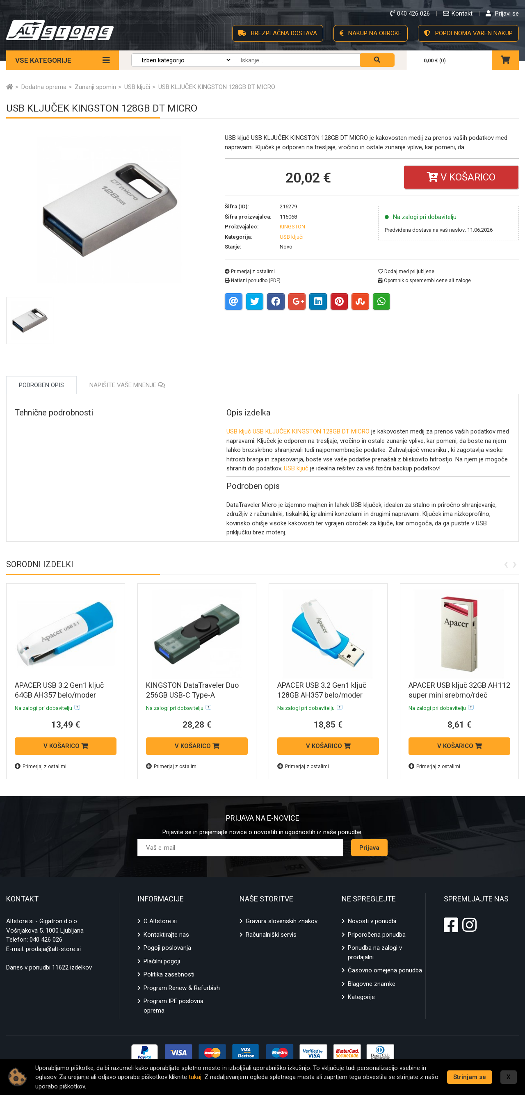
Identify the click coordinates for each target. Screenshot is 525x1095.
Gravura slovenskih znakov (281, 921)
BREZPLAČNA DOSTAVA (277, 33)
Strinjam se (469, 1077)
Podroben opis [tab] (41, 385)
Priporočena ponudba (377, 934)
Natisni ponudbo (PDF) (253, 280)
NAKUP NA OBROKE (371, 33)
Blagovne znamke (371, 984)
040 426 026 (46, 939)
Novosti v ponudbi (372, 921)
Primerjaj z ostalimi (250, 271)
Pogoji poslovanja (167, 947)
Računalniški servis (271, 934)
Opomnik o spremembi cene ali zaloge (424, 280)
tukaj (195, 1077)
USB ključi (292, 237)
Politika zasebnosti (169, 974)
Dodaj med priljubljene (406, 271)
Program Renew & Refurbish (182, 988)
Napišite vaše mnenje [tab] (127, 385)
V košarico (461, 177)
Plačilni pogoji (162, 961)
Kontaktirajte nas (166, 934)
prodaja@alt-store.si (53, 949)
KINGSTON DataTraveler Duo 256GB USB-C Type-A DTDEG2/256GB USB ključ (192, 695)
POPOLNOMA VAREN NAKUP (468, 33)
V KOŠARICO (65, 746)
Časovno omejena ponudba (385, 970)
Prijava (369, 847)
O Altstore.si (160, 921)
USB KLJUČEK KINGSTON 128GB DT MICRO (311, 431)
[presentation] (506, 563)
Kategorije (361, 997)
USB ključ (238, 431)
